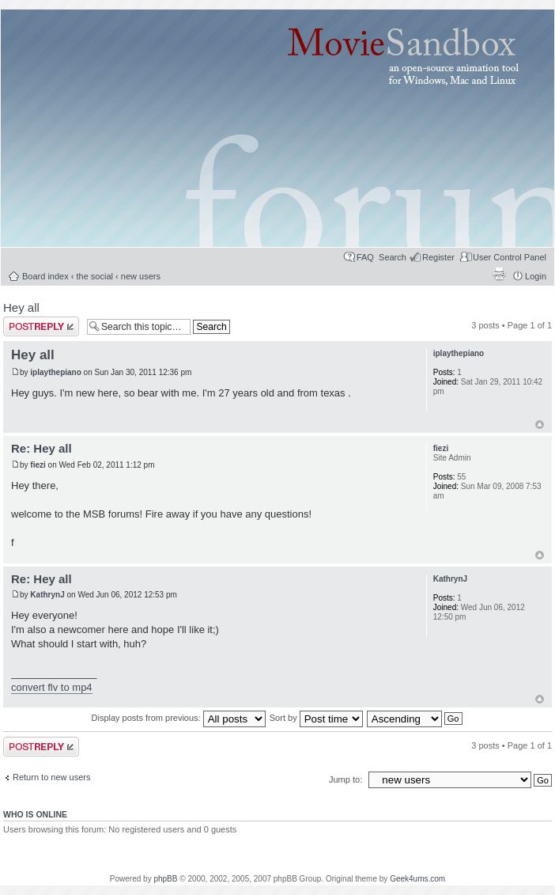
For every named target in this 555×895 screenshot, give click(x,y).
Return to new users (51, 777)
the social (95, 276)
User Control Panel (509, 257)
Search (392, 257)
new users (140, 276)
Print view (499, 274)
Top (539, 424)
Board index (45, 276)
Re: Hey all (41, 448)
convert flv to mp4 (51, 687)
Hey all (21, 307)
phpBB (165, 878)
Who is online (35, 814)
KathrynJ (47, 594)
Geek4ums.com (417, 878)
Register (438, 257)
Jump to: (346, 779)
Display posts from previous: (179, 717)
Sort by (316, 717)
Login (535, 276)
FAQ (365, 257)
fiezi (37, 465)
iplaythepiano (55, 372)
